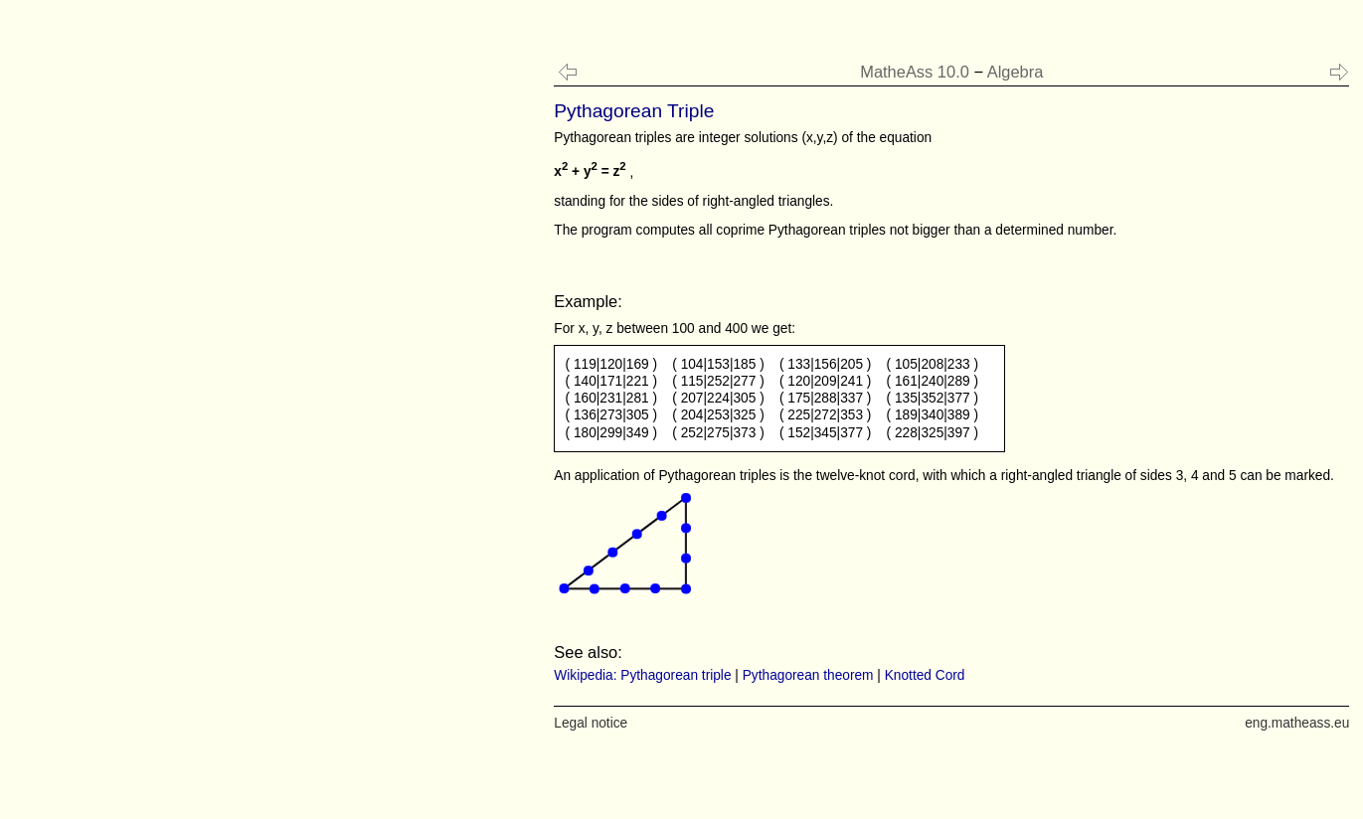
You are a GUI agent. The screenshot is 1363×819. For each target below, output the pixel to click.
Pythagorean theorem (808, 675)
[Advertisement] (163, 397)
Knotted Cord (925, 675)
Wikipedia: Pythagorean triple (642, 675)
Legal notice (590, 723)
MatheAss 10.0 (914, 72)
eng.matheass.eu (1297, 723)
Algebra (1015, 72)
